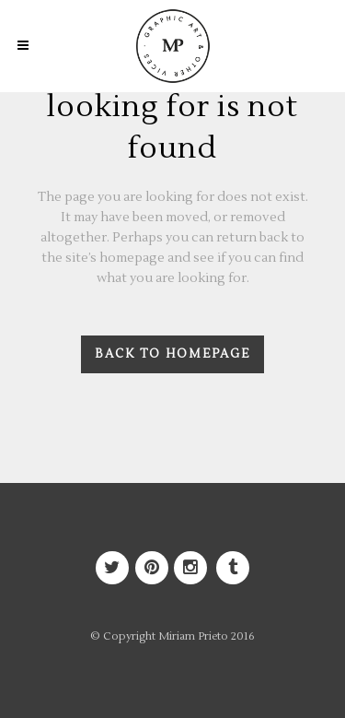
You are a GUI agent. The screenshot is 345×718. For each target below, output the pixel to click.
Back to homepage (172, 354)
